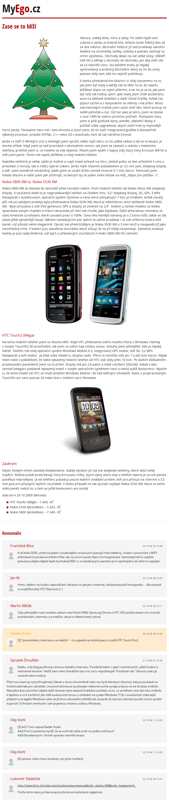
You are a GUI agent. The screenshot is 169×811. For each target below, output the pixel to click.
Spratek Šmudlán (24, 660)
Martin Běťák (20, 605)
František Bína (22, 545)
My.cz (21, 8)
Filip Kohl (17, 719)
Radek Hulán (20, 633)
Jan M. (15, 577)
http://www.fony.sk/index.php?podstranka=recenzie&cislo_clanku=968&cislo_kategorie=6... (77, 786)
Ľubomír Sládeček (25, 778)
